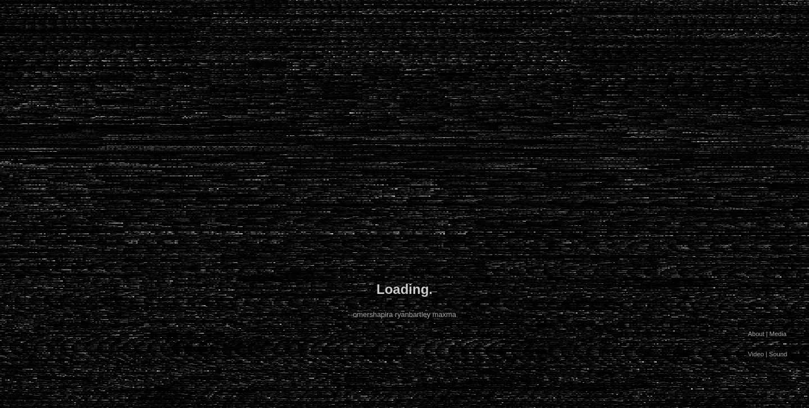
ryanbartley (412, 314)
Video (755, 354)
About (756, 333)
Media (778, 333)
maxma (444, 314)
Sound (778, 354)
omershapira (373, 314)
